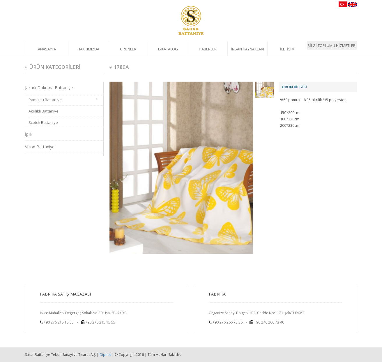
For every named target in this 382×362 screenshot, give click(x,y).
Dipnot (105, 354)
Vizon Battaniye (39, 147)
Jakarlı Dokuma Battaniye (49, 87)
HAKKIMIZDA (88, 49)
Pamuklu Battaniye (63, 99)
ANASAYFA (47, 49)
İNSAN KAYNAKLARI (247, 49)
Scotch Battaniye (43, 122)
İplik (28, 134)
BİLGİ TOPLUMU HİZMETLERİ (332, 45)
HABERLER (208, 49)
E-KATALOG (168, 49)
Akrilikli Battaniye (44, 111)
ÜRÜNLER (128, 49)
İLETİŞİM (287, 49)
